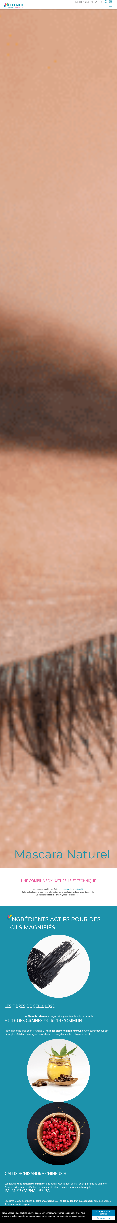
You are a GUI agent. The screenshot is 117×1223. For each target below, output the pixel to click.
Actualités (96, 2)
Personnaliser (103, 1218)
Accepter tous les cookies (103, 1212)
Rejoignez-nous (81, 2)
